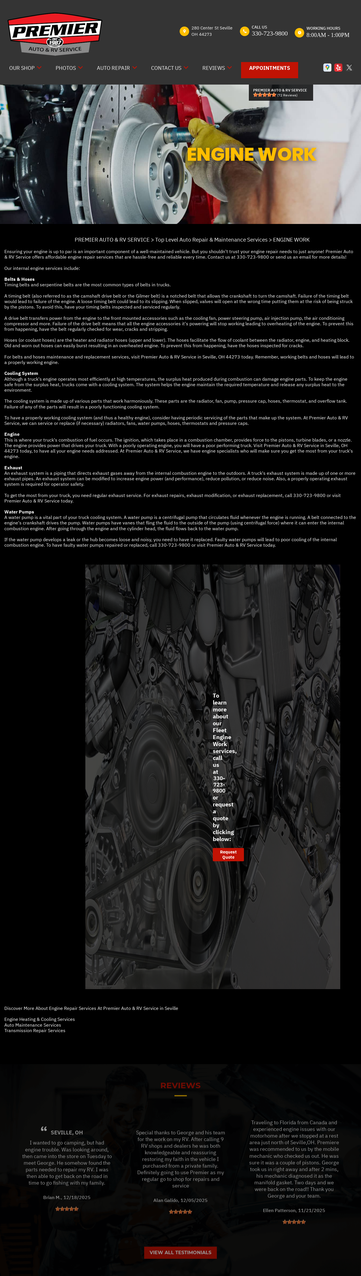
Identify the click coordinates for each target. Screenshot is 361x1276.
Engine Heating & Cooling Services (39, 1019)
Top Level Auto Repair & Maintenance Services (211, 239)
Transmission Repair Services (34, 1030)
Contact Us (166, 68)
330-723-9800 (270, 33)
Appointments (269, 68)
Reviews (213, 68)
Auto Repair (113, 68)
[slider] (264, 94)
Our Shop (22, 68)
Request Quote (228, 854)
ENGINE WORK (291, 239)
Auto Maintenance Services (32, 1025)
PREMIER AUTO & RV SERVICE (112, 239)
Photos (66, 68)
